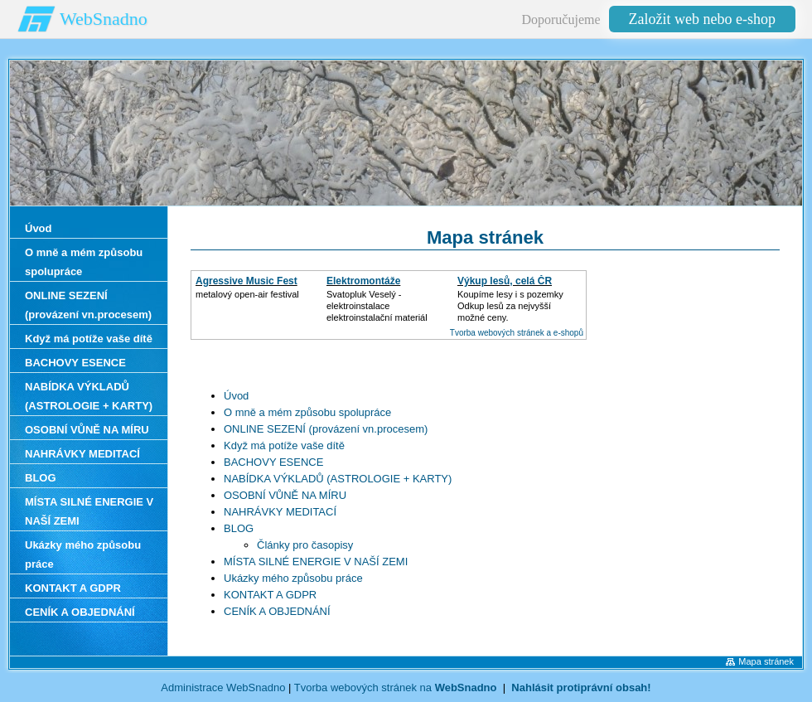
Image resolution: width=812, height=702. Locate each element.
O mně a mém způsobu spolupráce (307, 412)
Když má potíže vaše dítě (284, 445)
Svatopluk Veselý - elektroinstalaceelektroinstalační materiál (377, 305)
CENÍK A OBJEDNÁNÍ (277, 611)
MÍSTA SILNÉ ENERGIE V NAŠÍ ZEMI (316, 561)
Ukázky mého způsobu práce (293, 578)
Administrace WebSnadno (223, 687)
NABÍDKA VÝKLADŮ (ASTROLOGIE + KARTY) (338, 478)
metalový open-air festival (247, 294)
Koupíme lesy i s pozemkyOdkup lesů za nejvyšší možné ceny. (510, 305)
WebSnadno (103, 18)
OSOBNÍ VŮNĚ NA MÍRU (285, 495)
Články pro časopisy (305, 545)
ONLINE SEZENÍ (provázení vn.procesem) (326, 429)
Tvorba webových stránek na (395, 687)
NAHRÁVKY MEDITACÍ (280, 512)
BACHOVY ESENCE (273, 462)
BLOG (239, 528)
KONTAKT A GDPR (270, 594)
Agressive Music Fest (246, 281)
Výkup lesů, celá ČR (504, 281)
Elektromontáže (363, 281)
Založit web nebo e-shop (702, 19)
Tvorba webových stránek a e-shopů (516, 332)
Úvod (236, 396)
